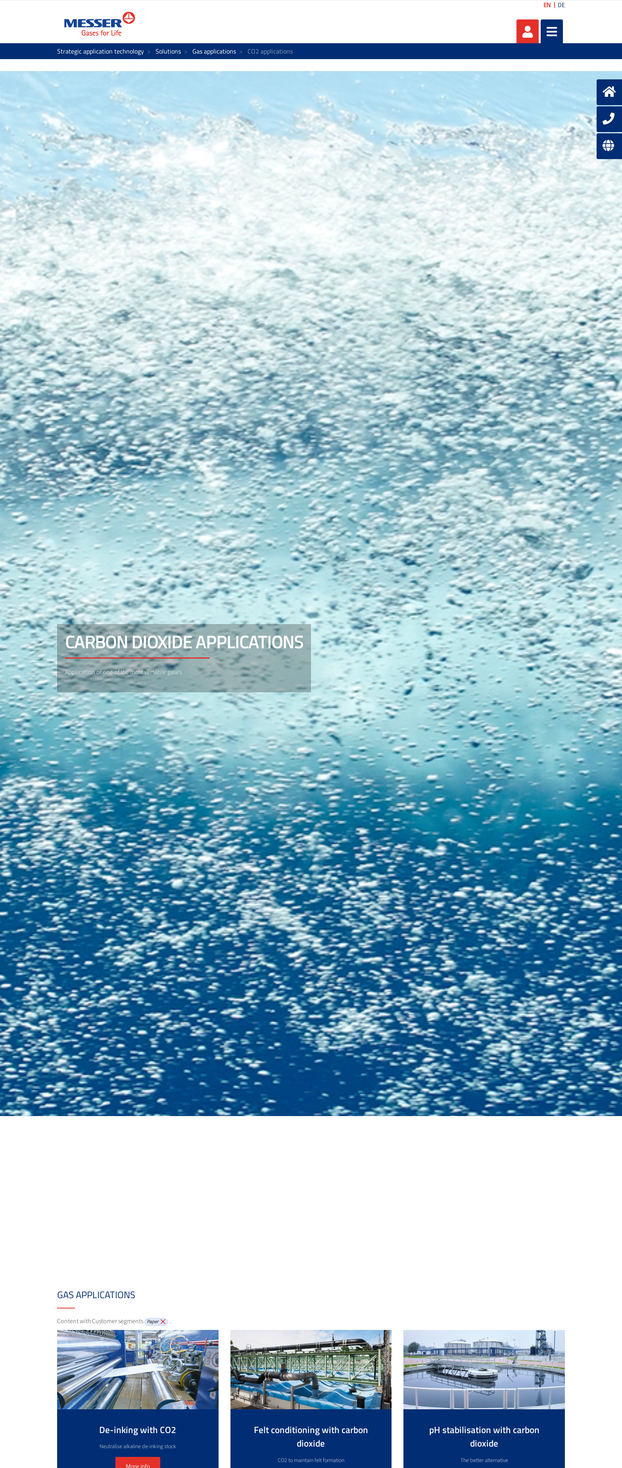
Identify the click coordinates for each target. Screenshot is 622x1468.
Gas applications (214, 51)
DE (561, 5)
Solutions (168, 51)
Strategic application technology (100, 51)
